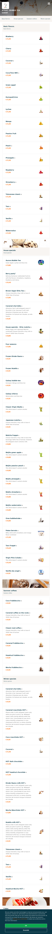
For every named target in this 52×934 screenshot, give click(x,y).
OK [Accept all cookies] (26, 925)
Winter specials (45, 19)
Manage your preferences (20, 919)
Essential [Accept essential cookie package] (26, 930)
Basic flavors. (6, 19)
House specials (18, 19)
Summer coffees (32, 19)
